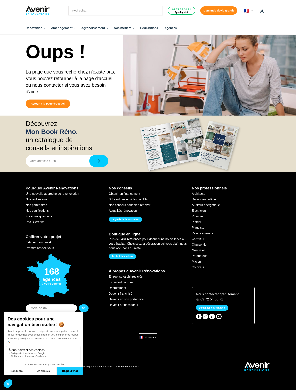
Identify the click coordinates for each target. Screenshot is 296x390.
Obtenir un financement (124, 193)
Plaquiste (198, 227)
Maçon (196, 261)
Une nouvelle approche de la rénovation (52, 193)
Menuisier (198, 250)
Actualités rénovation (123, 210)
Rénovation (35, 28)
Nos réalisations (36, 199)
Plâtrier (196, 222)
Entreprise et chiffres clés (126, 276)
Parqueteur (199, 255)
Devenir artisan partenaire (126, 299)
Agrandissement (94, 28)
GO (84, 308)
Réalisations (149, 28)
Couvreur (198, 267)
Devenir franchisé (120, 293)
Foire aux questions (39, 216)
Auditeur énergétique (206, 205)
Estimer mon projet (38, 242)
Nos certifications (37, 210)
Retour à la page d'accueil (48, 103)
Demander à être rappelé (212, 307)
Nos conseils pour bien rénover (129, 205)
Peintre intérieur (202, 233)
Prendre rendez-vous (40, 248)
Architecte (198, 193)
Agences (171, 28)
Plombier (198, 216)
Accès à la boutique (122, 256)
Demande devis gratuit (219, 10)
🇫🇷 (248, 10)
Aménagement (63, 28)
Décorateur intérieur (205, 199)
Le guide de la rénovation (125, 219)
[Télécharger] (98, 161)
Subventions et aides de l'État (128, 199)
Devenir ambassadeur (123, 304)
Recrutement (117, 288)
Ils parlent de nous (121, 282)
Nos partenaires (36, 205)
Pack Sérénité (35, 222)
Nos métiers (124, 28)
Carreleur (198, 239)
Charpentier (200, 244)
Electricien (199, 210)
